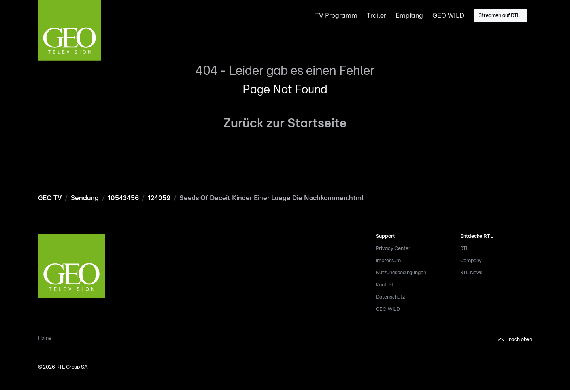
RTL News (471, 272)
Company (471, 260)
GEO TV (50, 198)
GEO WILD (388, 309)
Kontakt (385, 285)
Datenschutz (390, 297)
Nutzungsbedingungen (401, 272)
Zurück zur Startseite (285, 123)
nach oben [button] (514, 340)
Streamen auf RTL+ (500, 15)
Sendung (85, 198)
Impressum (388, 260)
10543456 (123, 198)
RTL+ (465, 248)
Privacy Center (393, 248)
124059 (159, 198)
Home (44, 338)
